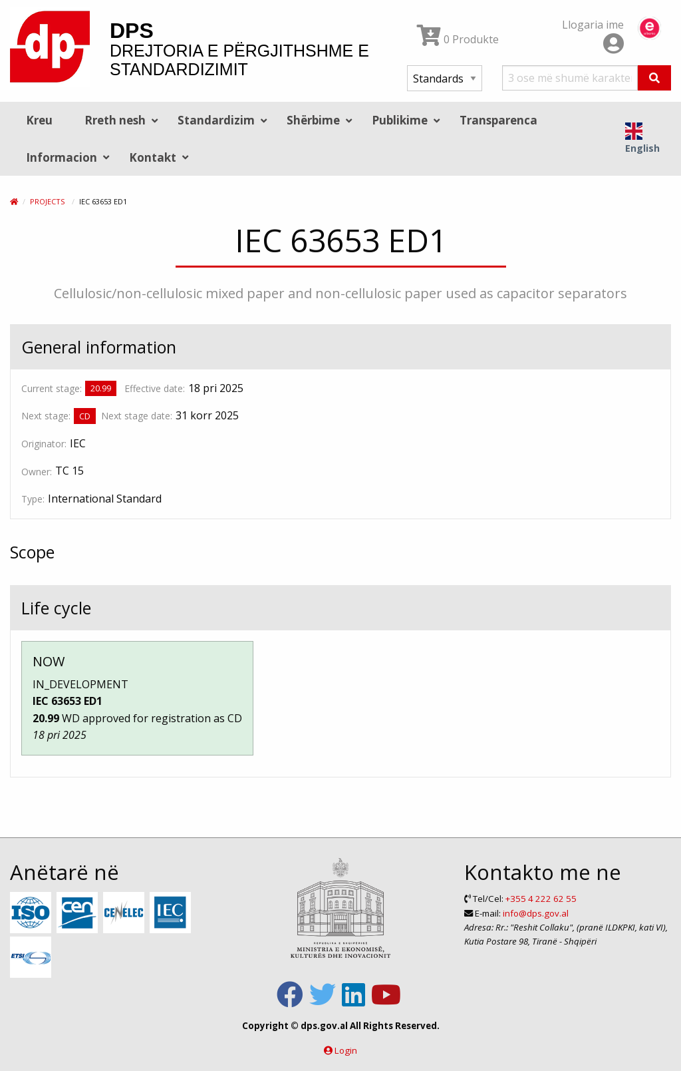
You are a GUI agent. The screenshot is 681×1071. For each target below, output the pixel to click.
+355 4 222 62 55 (541, 899)
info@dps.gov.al (536, 913)
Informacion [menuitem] (61, 157)
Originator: (44, 443)
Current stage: (51, 388)
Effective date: (154, 388)
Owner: (36, 471)
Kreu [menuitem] (39, 120)
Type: (33, 499)
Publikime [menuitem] (400, 120)
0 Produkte (458, 39)
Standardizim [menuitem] (216, 120)
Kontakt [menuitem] (152, 157)
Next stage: (45, 415)
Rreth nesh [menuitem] (115, 120)
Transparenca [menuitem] (498, 120)
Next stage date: (136, 415)
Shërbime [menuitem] (313, 120)
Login (346, 1050)
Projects (47, 201)
